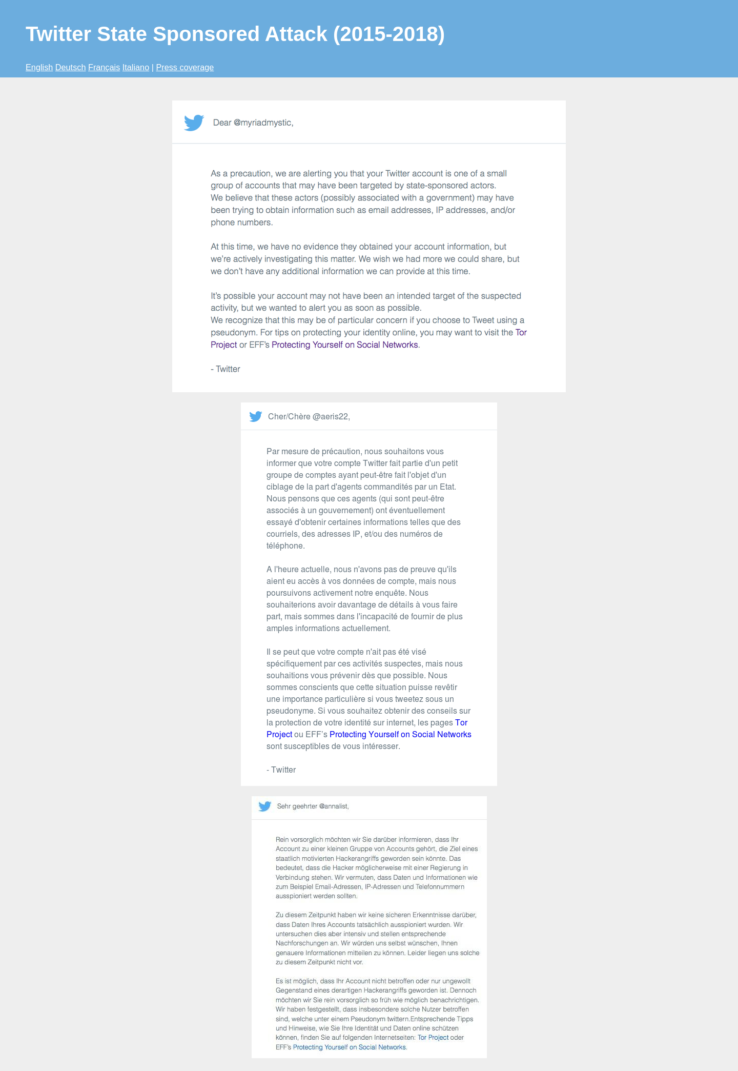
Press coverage (185, 67)
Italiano (135, 67)
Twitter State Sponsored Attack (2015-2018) (235, 34)
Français (104, 67)
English (39, 67)
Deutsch (70, 67)
